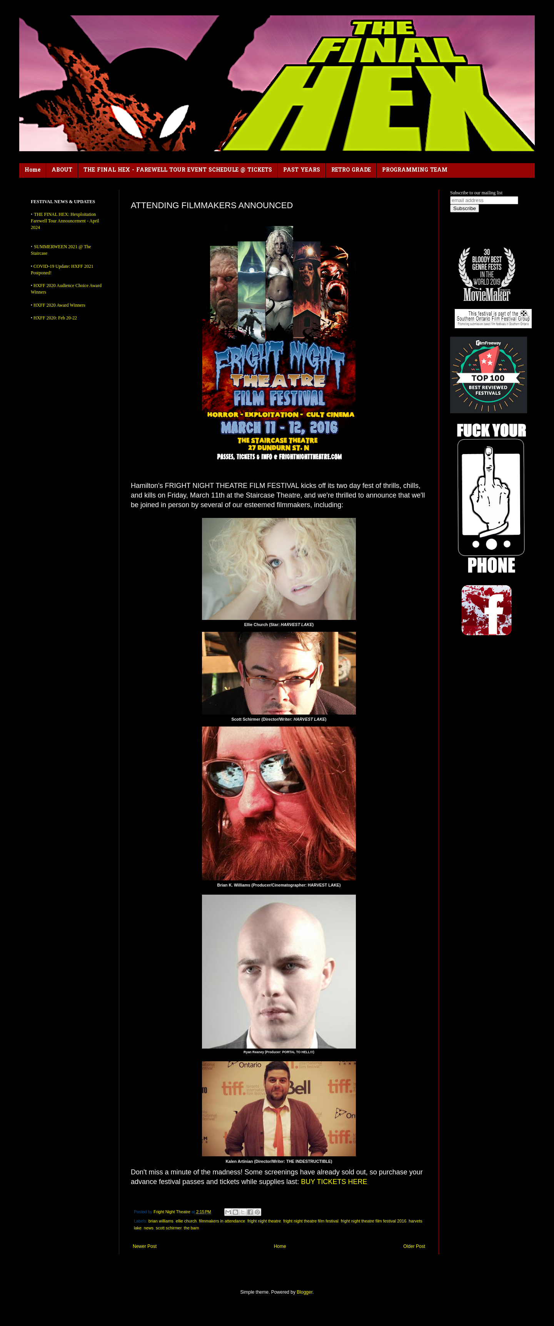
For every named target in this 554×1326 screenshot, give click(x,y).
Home (32, 170)
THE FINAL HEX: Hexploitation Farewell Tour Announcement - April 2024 (65, 221)
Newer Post (145, 1246)
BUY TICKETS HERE (334, 1182)
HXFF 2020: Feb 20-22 (55, 318)
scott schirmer (169, 1228)
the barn (191, 1228)
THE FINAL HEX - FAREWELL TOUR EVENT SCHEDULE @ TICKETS (177, 170)
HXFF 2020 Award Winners (59, 305)
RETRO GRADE (351, 170)
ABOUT (62, 170)
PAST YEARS (301, 170)
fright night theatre (264, 1221)
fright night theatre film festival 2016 (373, 1221)
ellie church (186, 1221)
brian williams (161, 1221)
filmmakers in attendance (222, 1221)
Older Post (414, 1246)
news (149, 1228)
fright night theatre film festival (310, 1221)
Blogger (304, 1292)
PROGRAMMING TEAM (414, 170)
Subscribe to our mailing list (476, 192)
